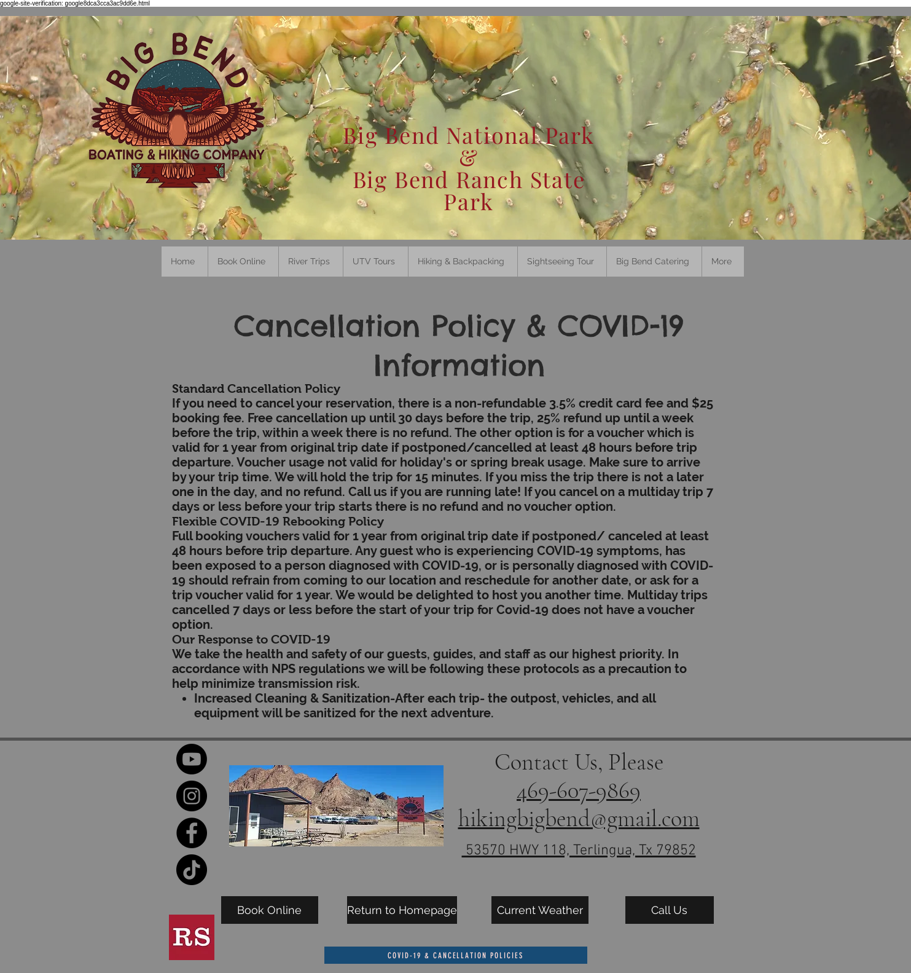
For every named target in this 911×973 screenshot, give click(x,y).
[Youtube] (191, 759)
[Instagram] (191, 796)
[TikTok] (191, 869)
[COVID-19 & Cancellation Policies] (455, 955)
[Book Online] (269, 910)
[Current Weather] (539, 910)
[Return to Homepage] (402, 910)
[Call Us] (669, 910)
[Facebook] (191, 832)
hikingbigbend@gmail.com (579, 819)
